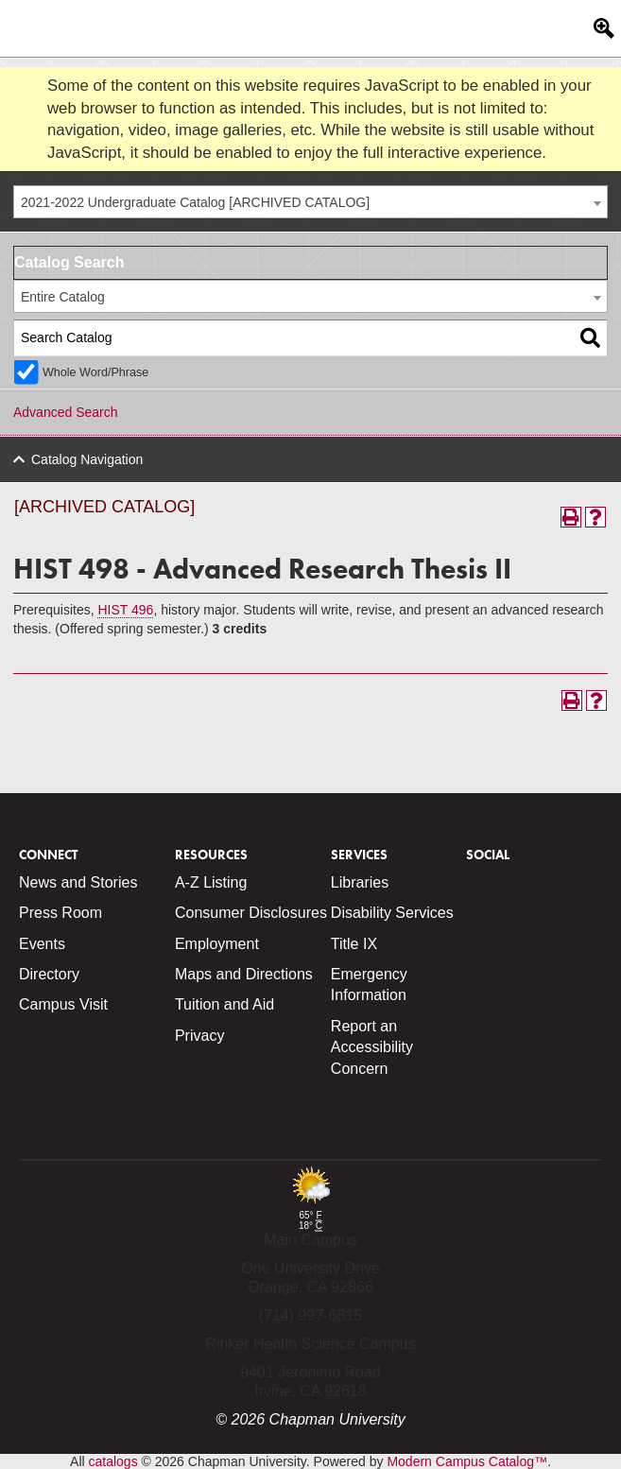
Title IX (354, 944)
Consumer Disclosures (251, 913)
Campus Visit (63, 1004)
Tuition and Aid (224, 1004)
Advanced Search (65, 412)
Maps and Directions (244, 974)
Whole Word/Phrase (95, 372)
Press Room (60, 913)
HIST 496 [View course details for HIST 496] (125, 609)
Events (42, 944)
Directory (49, 974)
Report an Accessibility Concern (372, 1047)
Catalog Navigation (87, 459)
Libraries (359, 882)
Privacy (199, 1036)
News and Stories (78, 882)
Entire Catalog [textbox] (63, 296)
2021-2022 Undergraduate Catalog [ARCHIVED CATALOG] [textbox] (195, 202)
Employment (217, 944)
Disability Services (392, 913)
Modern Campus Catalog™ (467, 1461)
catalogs (113, 1461)
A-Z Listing (211, 882)
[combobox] (310, 201)
